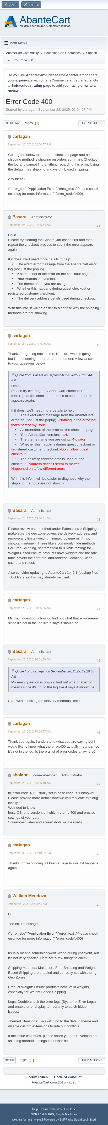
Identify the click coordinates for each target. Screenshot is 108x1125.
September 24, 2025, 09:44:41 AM (29, 518)
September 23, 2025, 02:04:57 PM (29, 144)
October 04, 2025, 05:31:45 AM (27, 903)
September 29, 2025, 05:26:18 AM (29, 782)
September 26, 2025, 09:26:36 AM (29, 608)
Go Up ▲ (70, 1109)
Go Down (12, 123)
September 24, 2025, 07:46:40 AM (29, 343)
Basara (19, 217)
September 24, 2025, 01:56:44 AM (29, 224)
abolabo (20, 775)
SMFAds (17, 1119)
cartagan (21, 136)
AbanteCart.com (44, 1082)
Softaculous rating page (31, 85)
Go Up (9, 1060)
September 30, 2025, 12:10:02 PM (29, 852)
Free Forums (34, 1119)
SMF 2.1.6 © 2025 (42, 1114)
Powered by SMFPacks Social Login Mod (70, 1119)
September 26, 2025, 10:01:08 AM (29, 659)
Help (35, 1109)
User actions (91, 123)
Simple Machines (66, 1114)
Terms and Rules (51, 1109)
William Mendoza (29, 896)
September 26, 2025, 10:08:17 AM (29, 731)
